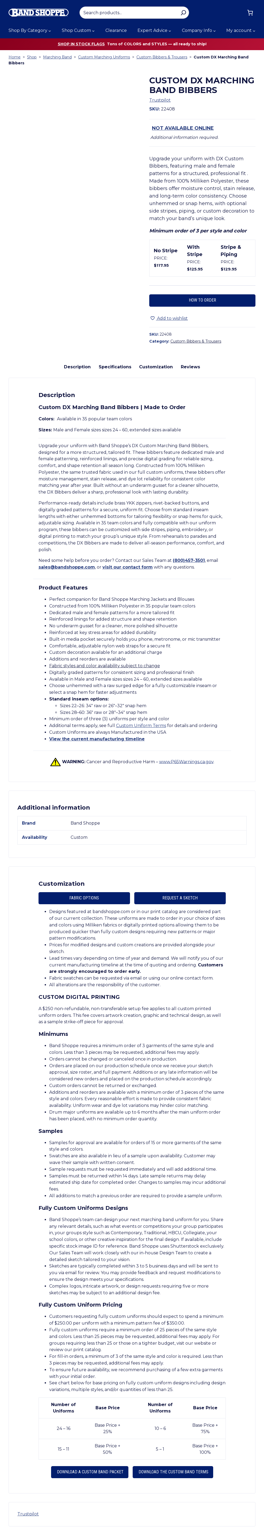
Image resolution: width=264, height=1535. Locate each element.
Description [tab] (77, 366)
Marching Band (57, 57)
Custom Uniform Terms (141, 725)
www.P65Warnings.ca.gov (186, 761)
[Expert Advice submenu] (170, 30)
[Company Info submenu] (214, 30)
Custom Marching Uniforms (104, 57)
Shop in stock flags (81, 44)
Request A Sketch (180, 897)
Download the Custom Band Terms (172, 1471)
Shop (32, 57)
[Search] (183, 12)
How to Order (202, 300)
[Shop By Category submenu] (49, 30)
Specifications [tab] (115, 366)
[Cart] (250, 12)
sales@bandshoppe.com (67, 567)
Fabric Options (84, 897)
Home (15, 57)
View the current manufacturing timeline (97, 738)
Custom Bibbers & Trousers (161, 57)
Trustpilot (160, 100)
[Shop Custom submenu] (93, 30)
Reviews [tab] (190, 366)
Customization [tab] (156, 366)
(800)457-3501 (189, 560)
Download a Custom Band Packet (90, 1471)
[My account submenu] (254, 30)
